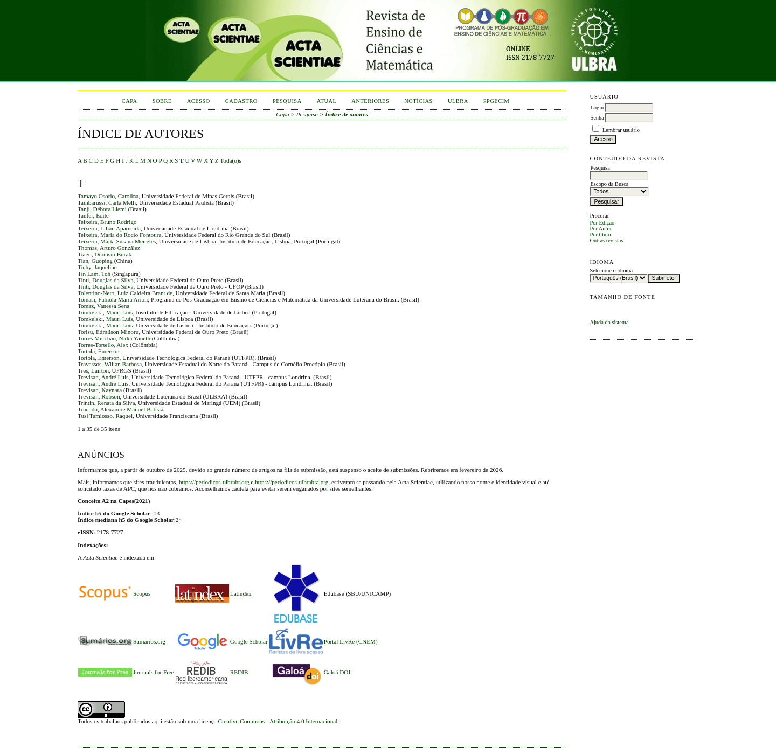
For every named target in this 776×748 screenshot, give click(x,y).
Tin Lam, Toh (94, 273)
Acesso (198, 101)
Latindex (241, 593)
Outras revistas (606, 240)
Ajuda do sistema (609, 322)
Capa (129, 101)
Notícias (418, 101)
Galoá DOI (337, 672)
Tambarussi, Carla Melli (107, 202)
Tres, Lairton (93, 370)
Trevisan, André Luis (103, 377)
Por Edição (602, 223)
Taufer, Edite (93, 215)
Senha (597, 118)
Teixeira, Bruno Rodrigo (107, 222)
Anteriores (370, 101)
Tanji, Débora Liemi (102, 209)
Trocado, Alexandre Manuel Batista (120, 409)
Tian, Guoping (95, 260)
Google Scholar (249, 641)
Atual (327, 101)
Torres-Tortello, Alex (103, 344)
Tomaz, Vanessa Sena (103, 306)
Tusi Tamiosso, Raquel (105, 416)
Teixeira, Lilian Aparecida (109, 228)
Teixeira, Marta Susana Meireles (117, 241)
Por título (600, 234)
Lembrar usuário (621, 130)
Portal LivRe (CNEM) (351, 641)
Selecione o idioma (611, 271)
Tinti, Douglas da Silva (105, 280)
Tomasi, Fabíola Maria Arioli (113, 299)
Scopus (141, 593)
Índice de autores (346, 114)
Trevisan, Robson (99, 396)
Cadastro (241, 101)
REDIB (239, 672)
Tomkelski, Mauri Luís (105, 312)
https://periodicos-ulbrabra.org (291, 482)
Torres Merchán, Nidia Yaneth (114, 338)
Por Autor (601, 229)
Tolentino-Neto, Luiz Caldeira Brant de (125, 293)
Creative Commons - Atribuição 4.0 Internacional (278, 721)
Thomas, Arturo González (109, 247)
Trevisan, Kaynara (100, 390)
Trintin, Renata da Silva (106, 403)
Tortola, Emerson (99, 351)
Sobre (162, 101)
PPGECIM (496, 101)
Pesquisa (287, 101)
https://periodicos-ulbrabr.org (214, 482)
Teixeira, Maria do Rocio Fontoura (120, 235)
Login (597, 107)
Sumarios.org (149, 641)
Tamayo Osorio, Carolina (108, 196)
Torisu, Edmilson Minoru (108, 331)
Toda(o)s (230, 160)
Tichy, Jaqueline (97, 267)
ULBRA (458, 101)
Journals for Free (153, 672)
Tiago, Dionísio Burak (104, 254)
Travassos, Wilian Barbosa (110, 364)
